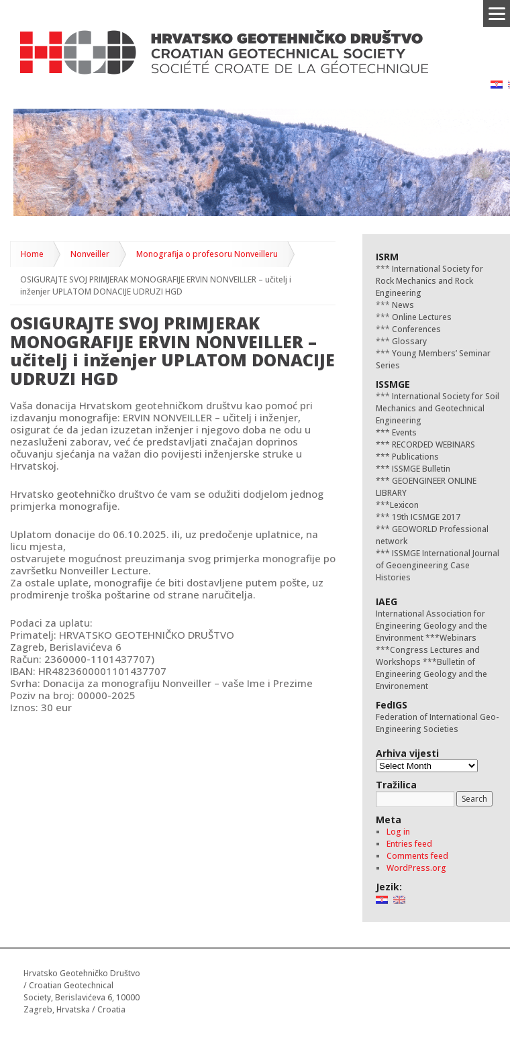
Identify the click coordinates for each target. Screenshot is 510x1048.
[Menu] (496, 13)
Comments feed (417, 855)
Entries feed (409, 843)
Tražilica (396, 784)
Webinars (458, 637)
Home (32, 254)
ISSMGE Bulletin (420, 468)
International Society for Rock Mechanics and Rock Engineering (429, 281)
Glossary (408, 341)
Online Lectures (421, 317)
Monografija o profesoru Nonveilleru (207, 254)
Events (403, 432)
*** (383, 432)
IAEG (386, 601)
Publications (414, 456)
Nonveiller (89, 254)
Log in (398, 831)
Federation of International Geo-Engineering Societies (437, 723)
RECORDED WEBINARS (432, 444)
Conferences (415, 329)
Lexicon (404, 505)
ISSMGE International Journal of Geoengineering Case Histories (437, 565)
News (402, 305)
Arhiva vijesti (407, 753)
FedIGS (391, 704)
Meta (388, 819)
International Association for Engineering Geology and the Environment (431, 625)
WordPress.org (416, 868)
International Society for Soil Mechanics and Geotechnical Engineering (437, 408)
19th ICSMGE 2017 (425, 517)
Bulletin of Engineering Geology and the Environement (431, 674)
